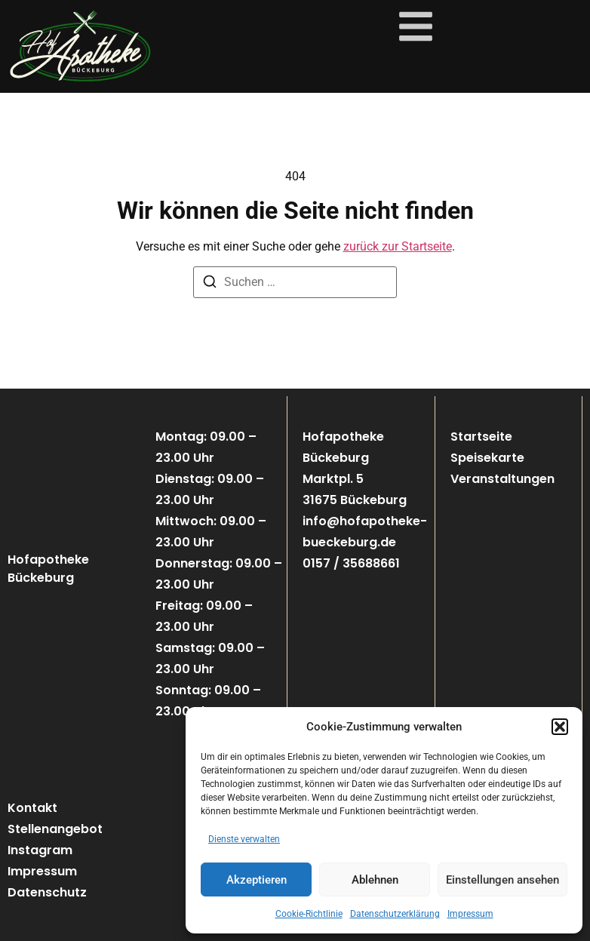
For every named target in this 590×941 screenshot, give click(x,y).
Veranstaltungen (502, 478)
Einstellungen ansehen (502, 880)
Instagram (40, 850)
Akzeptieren (256, 880)
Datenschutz (47, 892)
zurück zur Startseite (397, 246)
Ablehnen (375, 880)
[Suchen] (209, 284)
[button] (559, 726)
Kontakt (32, 807)
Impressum (470, 914)
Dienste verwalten (244, 839)
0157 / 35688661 (351, 563)
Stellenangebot (55, 829)
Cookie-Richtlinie (309, 914)
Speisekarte (487, 457)
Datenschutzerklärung (395, 914)
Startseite (481, 436)
